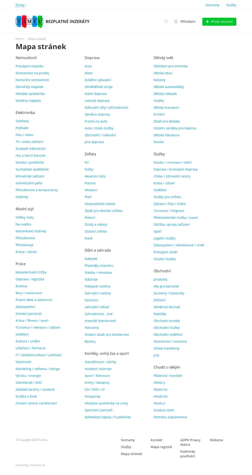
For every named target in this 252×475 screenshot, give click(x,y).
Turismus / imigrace (169, 210)
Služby (231, 5)
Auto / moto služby (99, 128)
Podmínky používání (187, 453)
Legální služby (164, 238)
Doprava (92, 57)
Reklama (216, 440)
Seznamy (212, 5)
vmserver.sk (37, 465)
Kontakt (156, 440)
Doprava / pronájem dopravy (176, 169)
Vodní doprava (96, 93)
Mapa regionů (161, 447)
